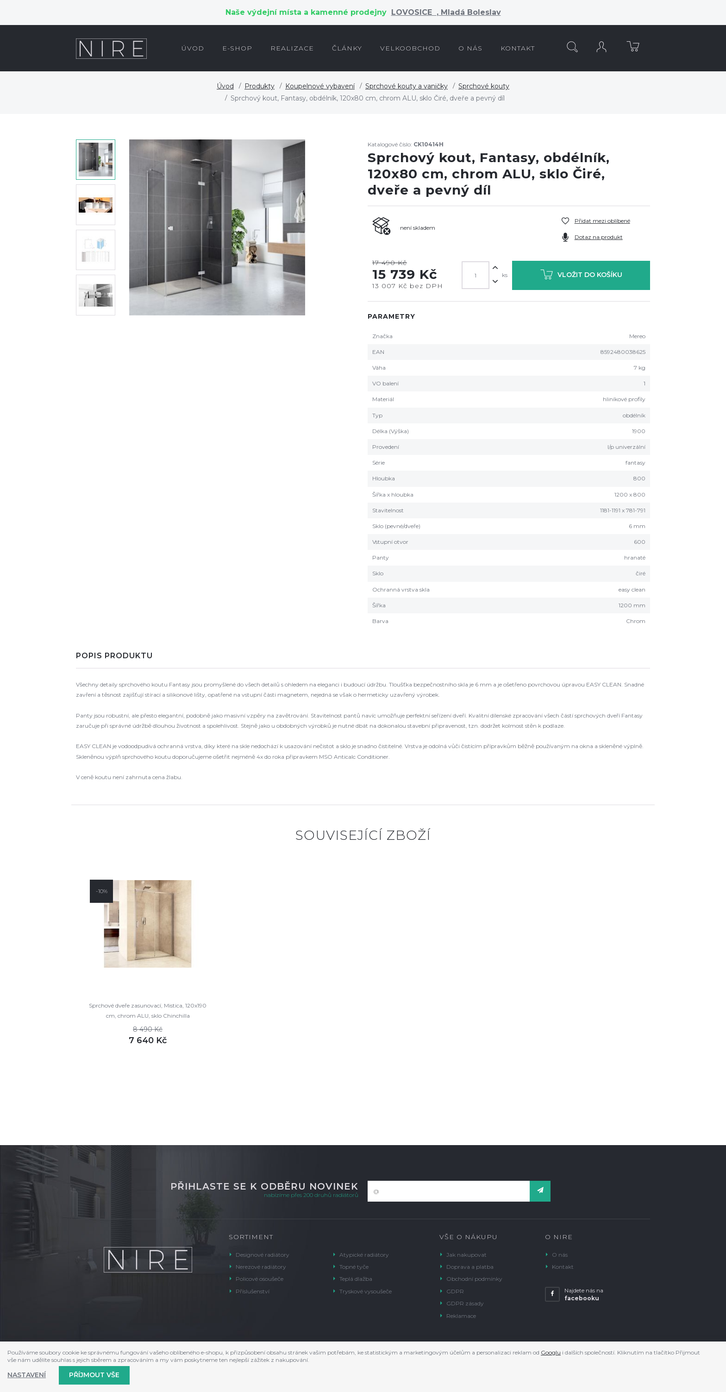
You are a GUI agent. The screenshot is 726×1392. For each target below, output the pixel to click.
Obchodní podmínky (474, 1278)
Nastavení (26, 1375)
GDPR (455, 1291)
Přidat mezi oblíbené (602, 220)
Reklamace (461, 1315)
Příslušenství (252, 1291)
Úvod (225, 86)
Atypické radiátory (364, 1254)
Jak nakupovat (466, 1254)
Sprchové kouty (483, 86)
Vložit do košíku (581, 276)
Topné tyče (354, 1266)
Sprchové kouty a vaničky (406, 86)
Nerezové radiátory (261, 1266)
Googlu (551, 1352)
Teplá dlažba (355, 1278)
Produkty (259, 86)
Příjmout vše (94, 1375)
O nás (560, 1254)
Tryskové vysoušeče (365, 1291)
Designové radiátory (262, 1254)
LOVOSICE (414, 12)
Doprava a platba (470, 1266)
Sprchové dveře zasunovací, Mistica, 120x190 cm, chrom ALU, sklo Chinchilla (148, 1010)
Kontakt (563, 1266)
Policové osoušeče (259, 1278)
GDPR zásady (465, 1303)
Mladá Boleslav (469, 12)
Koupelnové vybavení (320, 86)
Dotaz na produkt (599, 236)
